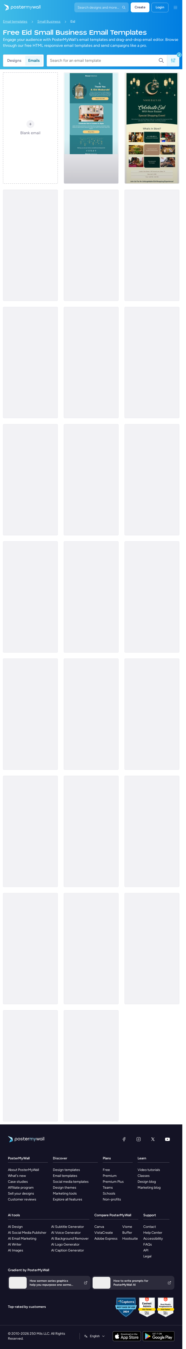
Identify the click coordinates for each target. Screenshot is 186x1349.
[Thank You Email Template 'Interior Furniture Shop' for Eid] (91, 128)
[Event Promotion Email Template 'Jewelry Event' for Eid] (30, 1065)
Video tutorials (149, 1170)
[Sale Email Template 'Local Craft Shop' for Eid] (91, 714)
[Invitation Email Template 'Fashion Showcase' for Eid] (30, 597)
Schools (109, 1193)
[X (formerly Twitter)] (153, 1139)
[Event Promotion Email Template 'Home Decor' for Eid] (151, 245)
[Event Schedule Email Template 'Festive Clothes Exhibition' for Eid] (91, 479)
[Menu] (175, 7)
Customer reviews (22, 1199)
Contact (149, 1227)
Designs (14, 60)
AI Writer (14, 1244)
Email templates (15, 21)
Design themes (64, 1187)
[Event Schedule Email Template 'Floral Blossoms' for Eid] (30, 362)
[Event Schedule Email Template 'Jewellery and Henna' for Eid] (30, 245)
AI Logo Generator (65, 1244)
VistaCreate (103, 1233)
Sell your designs (21, 1193)
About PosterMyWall (23, 1170)
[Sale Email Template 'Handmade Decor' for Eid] (151, 714)
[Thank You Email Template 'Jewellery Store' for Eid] (91, 597)
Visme (127, 1227)
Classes (144, 1176)
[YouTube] (167, 1139)
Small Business (49, 21)
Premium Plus (113, 1182)
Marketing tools (65, 1193)
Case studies (18, 1182)
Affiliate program (21, 1187)
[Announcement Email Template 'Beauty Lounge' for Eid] (151, 362)
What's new (17, 1176)
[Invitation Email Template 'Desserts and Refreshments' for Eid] (151, 597)
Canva (99, 1227)
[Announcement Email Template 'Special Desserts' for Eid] (30, 479)
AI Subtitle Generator (67, 1227)
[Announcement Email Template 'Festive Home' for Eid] (91, 1065)
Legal (147, 1256)
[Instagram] (139, 1139)
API (145, 1250)
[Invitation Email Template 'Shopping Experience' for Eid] (151, 128)
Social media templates (71, 1182)
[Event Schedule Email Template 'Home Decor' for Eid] (151, 831)
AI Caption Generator (67, 1250)
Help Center (152, 1233)
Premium (110, 1176)
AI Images (15, 1250)
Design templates (66, 1170)
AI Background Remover (70, 1238)
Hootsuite (130, 1238)
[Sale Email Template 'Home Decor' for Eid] (91, 362)
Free (106, 1170)
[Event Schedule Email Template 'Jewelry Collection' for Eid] (91, 245)
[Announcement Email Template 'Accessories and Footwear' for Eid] (91, 831)
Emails (34, 60)
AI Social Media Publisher (27, 1233)
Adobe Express (106, 1238)
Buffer (127, 1233)
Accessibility (153, 1238)
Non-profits (112, 1199)
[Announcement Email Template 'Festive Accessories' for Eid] (30, 948)
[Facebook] (124, 1139)
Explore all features (67, 1199)
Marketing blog (149, 1187)
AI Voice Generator (66, 1233)
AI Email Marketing (22, 1238)
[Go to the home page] (20, 7)
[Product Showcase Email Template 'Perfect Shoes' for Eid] (151, 479)
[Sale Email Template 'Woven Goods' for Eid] (151, 948)
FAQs (147, 1244)
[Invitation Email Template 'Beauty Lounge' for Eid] (30, 831)
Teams (108, 1187)
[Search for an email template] (104, 61)
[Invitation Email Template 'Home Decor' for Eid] (30, 714)
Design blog (147, 1182)
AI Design (15, 1227)
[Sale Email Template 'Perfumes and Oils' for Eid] (91, 948)
